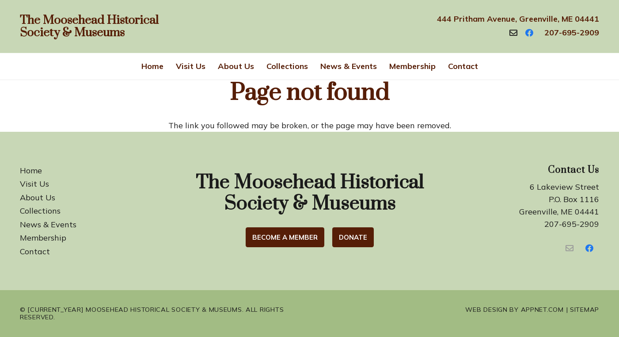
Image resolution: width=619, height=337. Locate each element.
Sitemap (584, 310)
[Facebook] (529, 33)
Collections (40, 211)
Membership (43, 238)
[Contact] (513, 33)
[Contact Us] (569, 248)
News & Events (48, 224)
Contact (35, 251)
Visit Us (34, 184)
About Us (37, 197)
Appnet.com (542, 310)
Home (31, 170)
